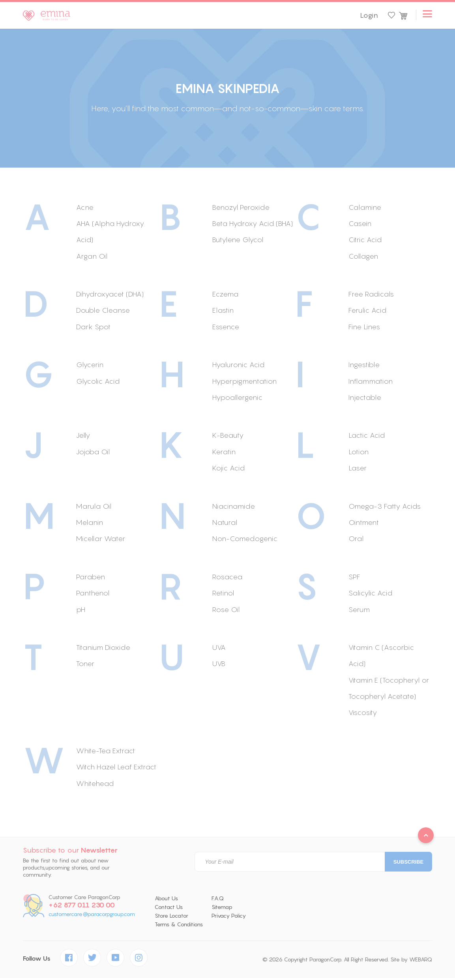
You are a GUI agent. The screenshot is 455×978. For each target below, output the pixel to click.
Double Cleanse (103, 310)
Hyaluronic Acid (238, 364)
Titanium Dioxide (103, 647)
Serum (359, 609)
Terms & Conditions (179, 924)
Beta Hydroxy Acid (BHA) (252, 223)
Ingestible (364, 364)
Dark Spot (93, 326)
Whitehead (95, 783)
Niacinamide (233, 506)
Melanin (89, 522)
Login (369, 15)
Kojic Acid (228, 467)
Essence (225, 326)
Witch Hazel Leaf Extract (116, 766)
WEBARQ (420, 959)
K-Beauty (227, 435)
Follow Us (37, 958)
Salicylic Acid (370, 592)
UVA (219, 647)
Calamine (364, 207)
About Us (166, 898)
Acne (85, 207)
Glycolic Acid (98, 381)
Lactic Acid (366, 435)
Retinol (223, 592)
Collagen (363, 256)
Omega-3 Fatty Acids (384, 506)
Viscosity (362, 712)
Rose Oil (226, 609)
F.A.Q (218, 898)
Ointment (363, 522)
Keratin (224, 451)
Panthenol (92, 592)
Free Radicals (371, 294)
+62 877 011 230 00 (82, 905)
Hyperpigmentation (244, 381)
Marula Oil (93, 506)
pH (80, 609)
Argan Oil (91, 256)
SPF (354, 576)
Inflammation (370, 381)
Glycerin (89, 364)
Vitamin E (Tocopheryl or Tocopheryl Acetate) (388, 688)
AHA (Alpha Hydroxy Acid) (110, 231)
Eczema (225, 294)
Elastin (223, 310)
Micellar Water (100, 538)
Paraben (90, 576)
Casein (359, 223)
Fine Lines (364, 326)
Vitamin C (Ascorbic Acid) (381, 655)
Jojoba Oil (93, 451)
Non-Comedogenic (244, 538)
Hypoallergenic (237, 397)
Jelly (83, 435)
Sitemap (222, 907)
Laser (357, 467)
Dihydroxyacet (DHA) (110, 294)
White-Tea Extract (105, 750)
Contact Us (169, 907)
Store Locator (171, 915)
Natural (224, 522)
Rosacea (227, 576)
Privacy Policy (229, 915)
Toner (85, 663)
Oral (355, 538)
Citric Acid (365, 239)
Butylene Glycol (237, 239)
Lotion (358, 451)
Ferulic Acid (367, 310)
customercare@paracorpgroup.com (92, 914)
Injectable (364, 397)
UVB (218, 663)
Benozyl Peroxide (241, 207)
